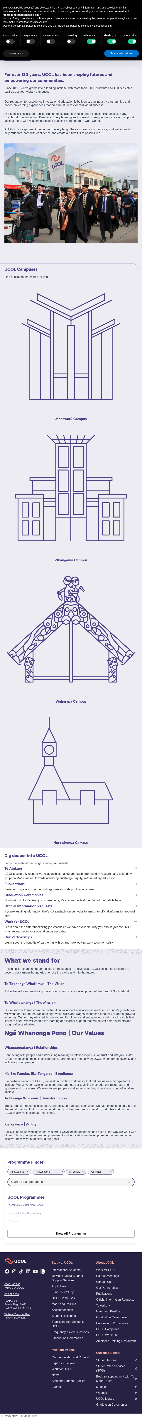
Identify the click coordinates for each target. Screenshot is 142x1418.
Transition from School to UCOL (68, 1324)
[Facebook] (7, 1271)
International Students (66, 1270)
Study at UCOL (62, 1262)
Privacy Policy (11, 1416)
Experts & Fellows (63, 1363)
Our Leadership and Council (70, 1357)
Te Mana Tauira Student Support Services (67, 1278)
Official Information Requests (115, 1299)
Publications (104, 1293)
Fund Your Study (63, 1292)
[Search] (129, 1182)
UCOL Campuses (63, 1298)
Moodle (117, 1386)
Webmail (117, 1392)
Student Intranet (117, 1360)
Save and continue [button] (121, 53)
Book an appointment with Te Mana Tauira (117, 1378)
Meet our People (63, 1349)
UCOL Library (117, 1398)
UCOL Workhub (106, 1335)
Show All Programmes (71, 1233)
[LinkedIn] (28, 1271)
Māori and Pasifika (64, 1304)
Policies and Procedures (112, 1323)
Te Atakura (103, 1305)
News (55, 1375)
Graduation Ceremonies (67, 1338)
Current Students (108, 1352)
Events (56, 1386)
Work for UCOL (62, 1369)
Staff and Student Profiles (68, 1380)
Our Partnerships (107, 1287)
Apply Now (59, 1286)
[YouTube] (35, 1271)
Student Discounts (64, 1315)
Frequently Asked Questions (70, 1332)
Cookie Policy (30, 1416)
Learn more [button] (16, 53)
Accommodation (62, 1309)
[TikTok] (21, 1271)
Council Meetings (107, 1275)
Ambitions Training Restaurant (116, 1341)
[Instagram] (14, 1271)
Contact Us (103, 1281)
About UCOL (105, 1262)
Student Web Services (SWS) (117, 1368)
